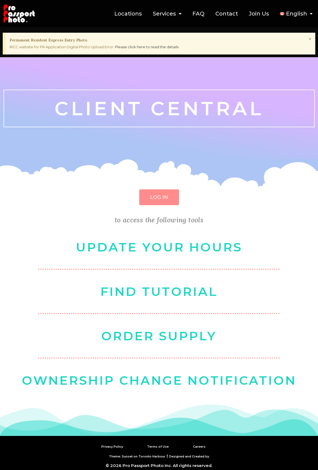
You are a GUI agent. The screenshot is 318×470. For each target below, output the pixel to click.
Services (167, 14)
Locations (128, 13)
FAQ (198, 13)
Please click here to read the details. (147, 47)
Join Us (259, 13)
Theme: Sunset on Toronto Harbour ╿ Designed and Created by (159, 455)
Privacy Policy (108, 446)
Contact (226, 13)
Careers (201, 446)
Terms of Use (158, 446)
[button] (159, 197)
